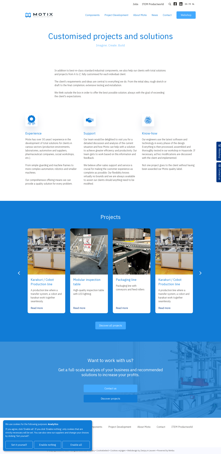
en (186, 4)
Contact (167, 15)
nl (193, 4)
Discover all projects (110, 325)
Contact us (217, 175)
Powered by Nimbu (165, 450)
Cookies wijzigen (118, 450)
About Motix (140, 15)
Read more (37, 308)
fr (190, 4)
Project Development (116, 15)
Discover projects (110, 398)
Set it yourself (19, 444)
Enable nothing (47, 444)
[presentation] (19, 273)
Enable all (76, 444)
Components (92, 15)
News (155, 15)
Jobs (135, 4)
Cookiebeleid (102, 450)
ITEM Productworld (153, 4)
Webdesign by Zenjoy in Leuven (141, 450)
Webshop (186, 15)
